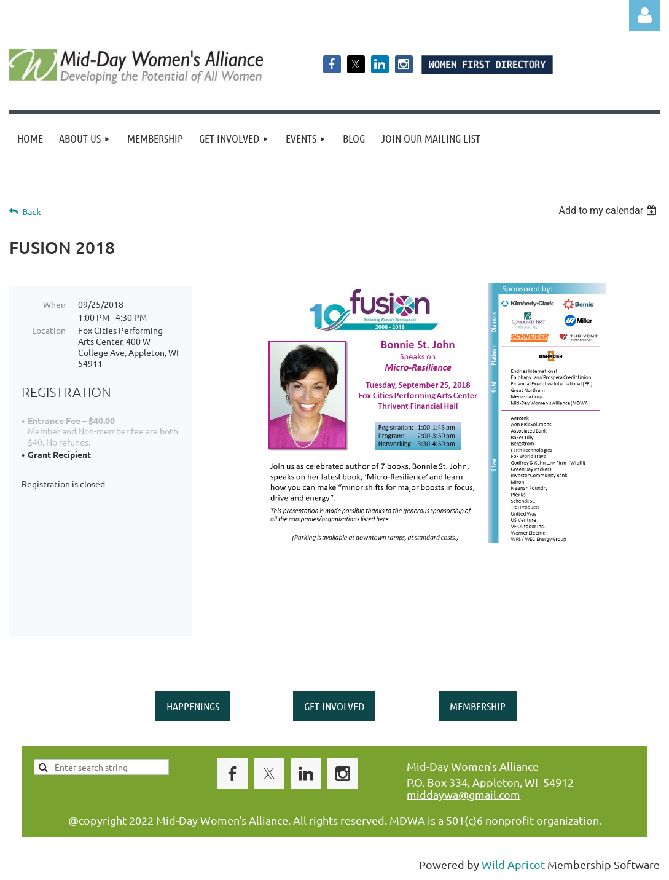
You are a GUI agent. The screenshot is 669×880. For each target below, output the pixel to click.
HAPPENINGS (192, 706)
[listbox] (609, 210)
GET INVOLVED (334, 706)
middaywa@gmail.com (463, 794)
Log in (644, 15)
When (54, 304)
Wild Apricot (513, 864)
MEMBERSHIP (478, 706)
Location (49, 330)
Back (31, 212)
